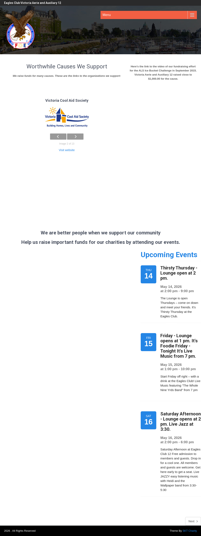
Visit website (67, 150)
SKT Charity (190, 530)
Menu (107, 15)
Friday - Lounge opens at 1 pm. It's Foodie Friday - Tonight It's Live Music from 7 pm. (179, 346)
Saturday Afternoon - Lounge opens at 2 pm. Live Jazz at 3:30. (180, 421)
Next (193, 521)
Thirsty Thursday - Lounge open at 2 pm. (178, 273)
